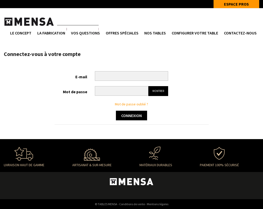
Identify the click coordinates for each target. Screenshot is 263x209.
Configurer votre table (195, 32)
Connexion (131, 115)
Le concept (20, 32)
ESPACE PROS (236, 4)
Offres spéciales (122, 32)
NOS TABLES (155, 32)
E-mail (81, 76)
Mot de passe (75, 91)
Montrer (158, 91)
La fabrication (51, 32)
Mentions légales (157, 204)
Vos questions (85, 32)
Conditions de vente (132, 204)
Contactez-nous (240, 32)
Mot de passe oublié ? (131, 104)
